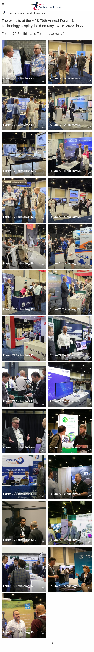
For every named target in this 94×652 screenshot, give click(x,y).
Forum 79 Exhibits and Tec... (32, 13)
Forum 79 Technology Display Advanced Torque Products (66, 263)
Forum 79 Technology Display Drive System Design (66, 447)
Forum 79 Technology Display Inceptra (66, 401)
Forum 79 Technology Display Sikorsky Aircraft (19, 170)
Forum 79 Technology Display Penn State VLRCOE (19, 124)
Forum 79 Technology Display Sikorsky (66, 216)
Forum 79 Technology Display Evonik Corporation (19, 401)
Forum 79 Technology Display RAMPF (66, 539)
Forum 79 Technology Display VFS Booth (19, 78)
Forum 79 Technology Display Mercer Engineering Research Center (66, 355)
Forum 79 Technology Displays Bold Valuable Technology (66, 170)
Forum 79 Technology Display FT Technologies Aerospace (19, 632)
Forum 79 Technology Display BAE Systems (19, 263)
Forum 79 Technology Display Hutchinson (19, 355)
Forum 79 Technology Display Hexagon (66, 78)
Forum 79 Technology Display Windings (19, 493)
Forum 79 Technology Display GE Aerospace (19, 309)
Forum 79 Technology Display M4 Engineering (66, 493)
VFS (12, 13)
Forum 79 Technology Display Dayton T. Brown (66, 309)
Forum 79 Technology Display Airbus (66, 124)
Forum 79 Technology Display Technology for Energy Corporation (19, 447)
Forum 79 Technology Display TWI (66, 586)
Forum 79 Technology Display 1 (19, 539)
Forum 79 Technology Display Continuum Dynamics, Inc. (19, 216)
